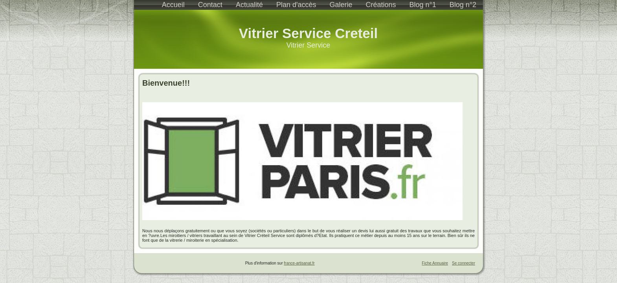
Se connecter (463, 263)
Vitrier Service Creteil (308, 33)
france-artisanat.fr (299, 263)
